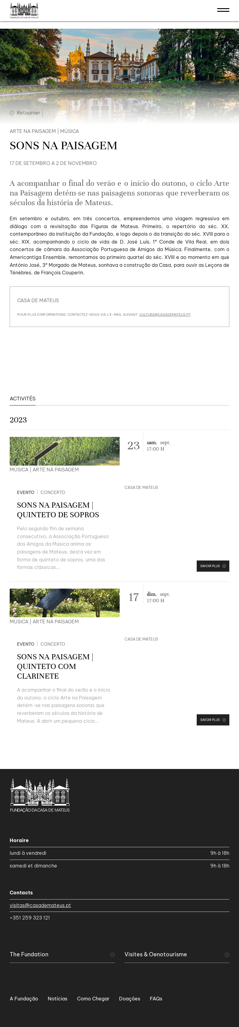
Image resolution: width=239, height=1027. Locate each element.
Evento (25, 492)
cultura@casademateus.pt (165, 314)
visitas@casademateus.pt (40, 905)
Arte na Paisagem (33, 131)
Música (69, 131)
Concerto (52, 492)
